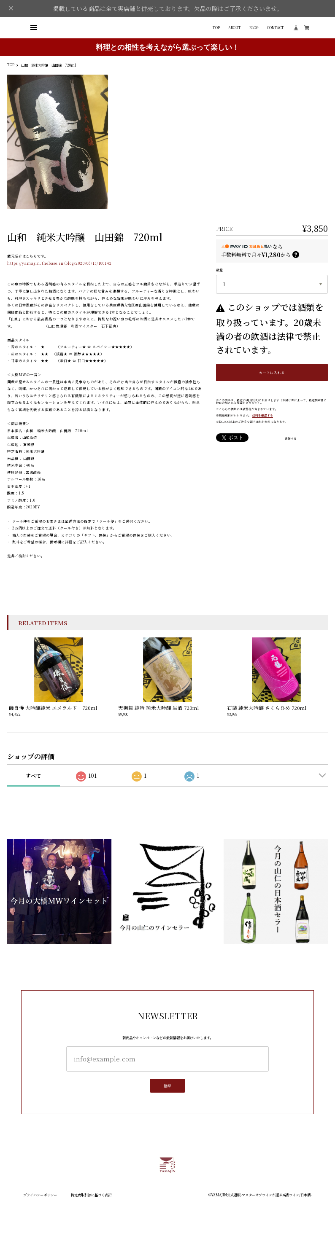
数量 (219, 269)
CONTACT (275, 27)
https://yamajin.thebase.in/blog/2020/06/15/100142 (59, 263)
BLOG (254, 27)
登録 (167, 1088)
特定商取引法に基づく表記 (91, 1194)
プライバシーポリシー (40, 1194)
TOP (216, 27)
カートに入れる (272, 372)
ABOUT (234, 27)
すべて (33, 775)
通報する (291, 438)
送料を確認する (262, 415)
